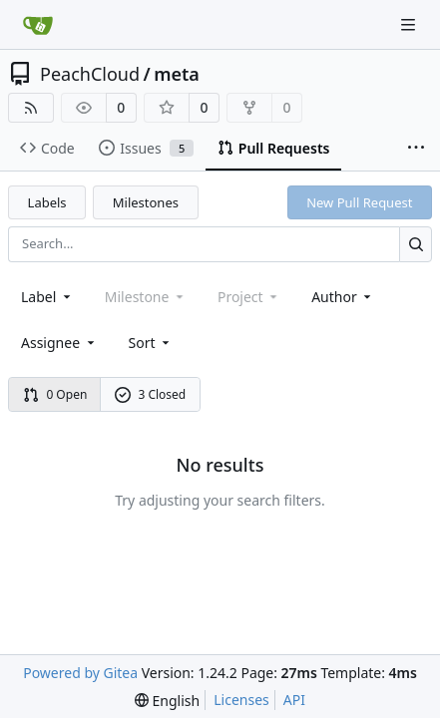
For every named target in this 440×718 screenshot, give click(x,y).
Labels (47, 202)
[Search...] (415, 243)
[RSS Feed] (31, 108)
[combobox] (47, 296)
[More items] (416, 149)
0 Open (55, 394)
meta (177, 74)
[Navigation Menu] (410, 24)
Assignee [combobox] (59, 342)
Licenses (241, 699)
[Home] (38, 25)
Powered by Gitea (80, 672)
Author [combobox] (342, 296)
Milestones (146, 202)
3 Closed (151, 394)
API (294, 699)
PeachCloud (90, 74)
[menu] (151, 342)
